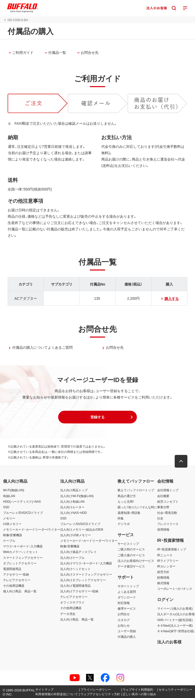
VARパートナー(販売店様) (175, 619)
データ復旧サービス (131, 566)
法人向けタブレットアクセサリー (83, 580)
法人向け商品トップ (74, 490)
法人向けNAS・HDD (73, 512)
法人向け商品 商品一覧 (77, 619)
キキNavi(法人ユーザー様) (175, 625)
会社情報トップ (167, 490)
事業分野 (163, 507)
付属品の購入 (127, 636)
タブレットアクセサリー (20, 563)
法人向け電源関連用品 (75, 585)
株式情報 (163, 583)
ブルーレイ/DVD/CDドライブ (23, 512)
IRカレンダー (166, 566)
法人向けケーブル (72, 557)
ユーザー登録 (127, 631)
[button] (97, 417)
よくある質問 (127, 591)
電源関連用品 (12, 568)
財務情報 (163, 577)
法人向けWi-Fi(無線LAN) (76, 496)
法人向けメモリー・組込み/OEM (81, 529)
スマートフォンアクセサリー (23, 557)
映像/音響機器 (12, 535)
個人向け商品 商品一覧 (20, 591)
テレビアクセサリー (16, 580)
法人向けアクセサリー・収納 (79, 591)
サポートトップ (128, 586)
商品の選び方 (127, 496)
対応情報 (124, 602)
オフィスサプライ (72, 602)
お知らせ (124, 625)
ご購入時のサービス (131, 549)
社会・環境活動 (167, 512)
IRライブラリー (167, 560)
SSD (6, 507)
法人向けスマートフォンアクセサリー (86, 574)
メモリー (9, 518)
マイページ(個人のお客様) (175, 608)
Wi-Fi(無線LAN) (13, 490)
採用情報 (163, 529)
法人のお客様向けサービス (136, 560)
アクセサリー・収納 (16, 574)
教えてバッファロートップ (136, 490)
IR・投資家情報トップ (171, 549)
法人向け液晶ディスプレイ (78, 551)
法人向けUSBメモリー (75, 535)
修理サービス (127, 608)
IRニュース (164, 555)
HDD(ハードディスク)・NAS (22, 501)
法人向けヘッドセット (75, 568)
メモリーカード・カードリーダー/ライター (31, 529)
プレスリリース (167, 523)
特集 (121, 518)
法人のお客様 (169, 642)
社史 (160, 518)
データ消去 (67, 613)
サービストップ (128, 543)
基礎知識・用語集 (129, 512)
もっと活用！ (126, 501)
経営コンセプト (167, 501)
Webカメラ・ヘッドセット (20, 551)
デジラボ (124, 523)
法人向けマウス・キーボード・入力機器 (86, 563)
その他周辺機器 (13, 585)
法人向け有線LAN (72, 501)
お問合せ (124, 614)
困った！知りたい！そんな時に (137, 507)
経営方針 (163, 571)
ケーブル (9, 540)
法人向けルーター (72, 507)
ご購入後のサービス (131, 555)
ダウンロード (127, 597)
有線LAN (9, 496)
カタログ (124, 619)
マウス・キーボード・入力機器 (23, 546)
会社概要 (163, 496)
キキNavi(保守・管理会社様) (175, 631)
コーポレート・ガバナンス (174, 588)
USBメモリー (12, 523)
